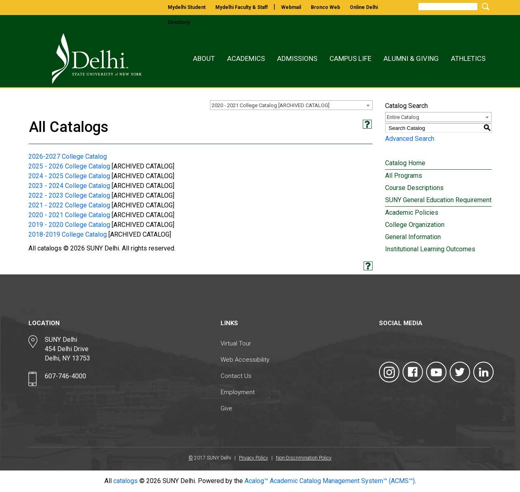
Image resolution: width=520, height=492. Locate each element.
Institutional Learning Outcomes (430, 249)
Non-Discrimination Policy (304, 458)
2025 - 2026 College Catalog (69, 166)
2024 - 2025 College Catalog (69, 176)
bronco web (325, 7)
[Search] (447, 6)
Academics (246, 58)
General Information (413, 237)
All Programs (403, 175)
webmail (291, 7)
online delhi (364, 7)
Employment (238, 392)
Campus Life (350, 58)
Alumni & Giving (411, 58)
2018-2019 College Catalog (67, 234)
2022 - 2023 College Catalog (69, 195)
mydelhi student (187, 7)
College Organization (414, 225)
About (204, 58)
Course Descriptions (414, 188)
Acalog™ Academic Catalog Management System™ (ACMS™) (330, 481)
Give (226, 408)
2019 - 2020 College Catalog (69, 225)
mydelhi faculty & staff (241, 7)
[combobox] (291, 105)
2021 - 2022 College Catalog (69, 205)
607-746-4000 (65, 376)
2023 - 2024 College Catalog (69, 186)
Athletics (468, 58)
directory (179, 22)
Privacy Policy (253, 458)
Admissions (297, 58)
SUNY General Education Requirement (438, 200)
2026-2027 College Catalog (67, 156)
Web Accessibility (245, 359)
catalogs (125, 481)
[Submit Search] (484, 6)
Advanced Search (409, 138)
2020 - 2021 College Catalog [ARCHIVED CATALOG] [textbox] (270, 105)
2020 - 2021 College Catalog (69, 215)
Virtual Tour (236, 343)
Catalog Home (405, 163)
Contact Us (236, 376)
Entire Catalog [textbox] (403, 117)
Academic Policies (411, 212)
